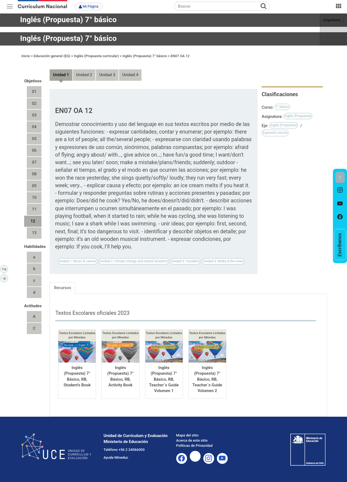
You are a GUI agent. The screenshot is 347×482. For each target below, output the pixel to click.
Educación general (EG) (52, 56)
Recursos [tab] (62, 287)
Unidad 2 (84, 74)
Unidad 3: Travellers (185, 261)
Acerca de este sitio (192, 440)
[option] (340, 190)
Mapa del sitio (187, 435)
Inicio (25, 56)
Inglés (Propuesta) (298, 116)
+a (5, 268)
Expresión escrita (275, 133)
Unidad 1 (61, 74)
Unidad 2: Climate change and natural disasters (134, 261)
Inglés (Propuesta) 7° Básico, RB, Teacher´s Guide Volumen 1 (164, 379)
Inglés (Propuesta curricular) (96, 56)
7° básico (282, 107)
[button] (340, 177)
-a (5, 278)
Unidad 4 (130, 74)
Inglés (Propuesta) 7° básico (68, 19)
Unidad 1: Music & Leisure (77, 261)
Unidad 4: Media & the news (223, 261)
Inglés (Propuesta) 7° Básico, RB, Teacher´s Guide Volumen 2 (207, 379)
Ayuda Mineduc (116, 457)
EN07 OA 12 (180, 56)
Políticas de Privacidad (194, 446)
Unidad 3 (107, 74)
